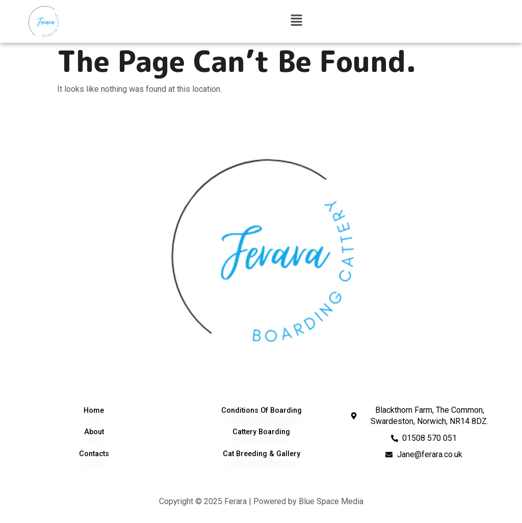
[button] (296, 21)
